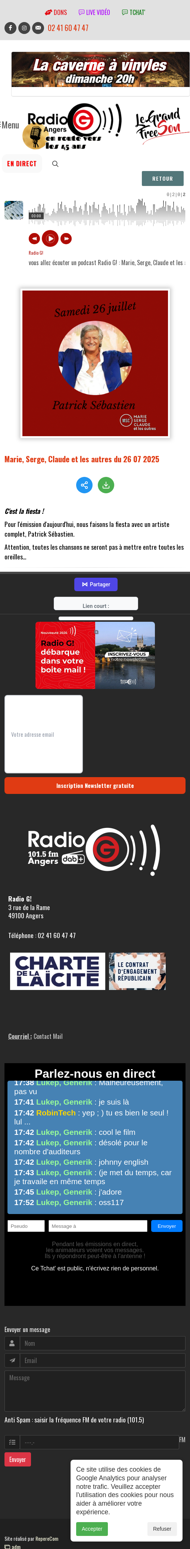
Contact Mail (48, 1016)
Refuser (162, 1529)
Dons (56, 12)
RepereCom (46, 1518)
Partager (96, 564)
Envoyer (17, 1439)
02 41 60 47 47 (68, 27)
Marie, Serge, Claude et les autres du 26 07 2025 (81, 459)
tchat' (133, 12)
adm (12, 1527)
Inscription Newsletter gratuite (95, 765)
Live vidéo (94, 12)
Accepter (92, 1529)
